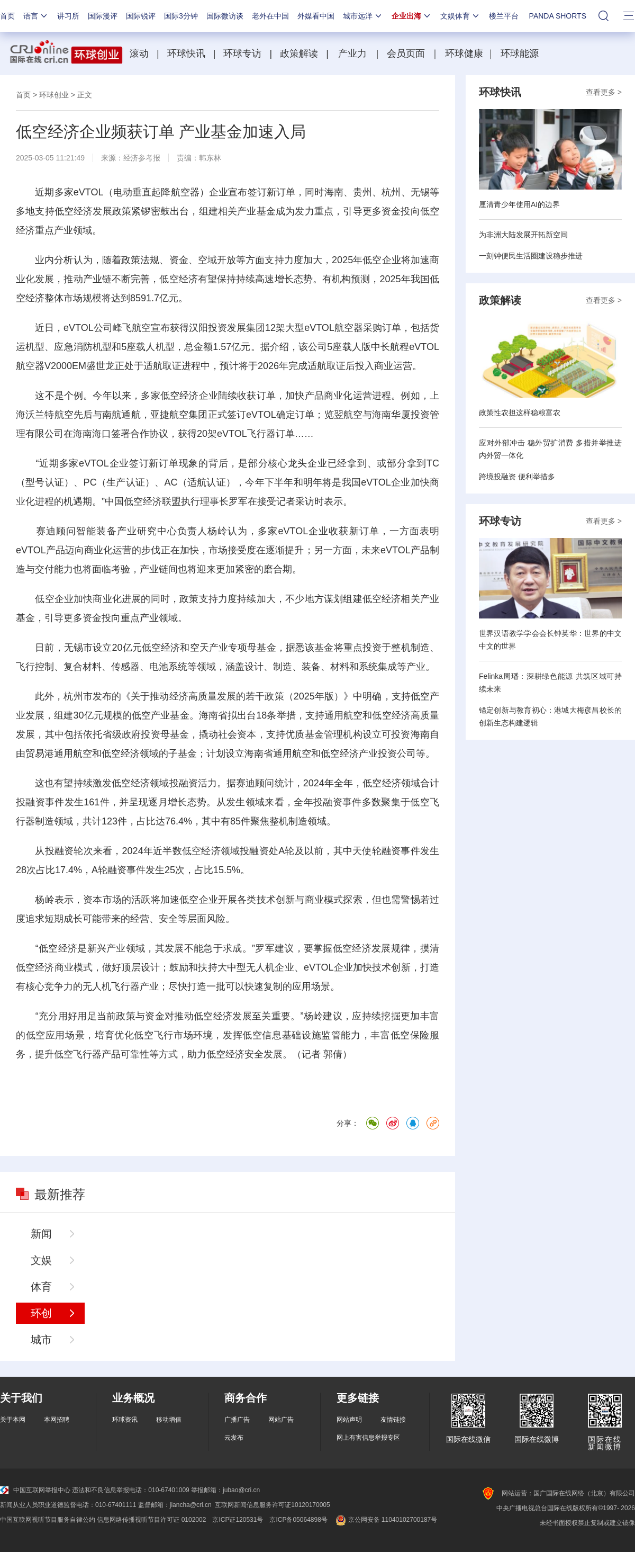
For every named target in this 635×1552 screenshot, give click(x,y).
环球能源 (520, 53)
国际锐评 (141, 16)
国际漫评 (102, 16)
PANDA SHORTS (557, 16)
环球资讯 (125, 1419)
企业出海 (412, 16)
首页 (7, 16)
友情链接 (393, 1419)
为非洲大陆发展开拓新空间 (523, 234)
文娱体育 (460, 16)
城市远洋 (363, 16)
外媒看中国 (315, 16)
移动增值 (169, 1419)
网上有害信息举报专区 (368, 1437)
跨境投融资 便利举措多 (517, 476)
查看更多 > (604, 92)
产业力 (352, 53)
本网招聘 (56, 1419)
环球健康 (464, 53)
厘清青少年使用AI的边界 (519, 204)
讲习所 (68, 16)
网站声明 (349, 1419)
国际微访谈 (224, 16)
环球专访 (242, 53)
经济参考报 (141, 158)
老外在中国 (270, 16)
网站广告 (281, 1419)
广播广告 (237, 1419)
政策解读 (300, 53)
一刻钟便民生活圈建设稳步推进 (531, 256)
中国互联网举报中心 (35, 1490)
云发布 (233, 1437)
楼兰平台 (504, 16)
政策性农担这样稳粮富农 (519, 412)
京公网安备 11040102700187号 (385, 1519)
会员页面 (406, 53)
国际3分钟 (181, 16)
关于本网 (12, 1419)
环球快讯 (186, 53)
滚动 (139, 53)
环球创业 (54, 95)
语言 (36, 16)
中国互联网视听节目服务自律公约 (47, 1519)
